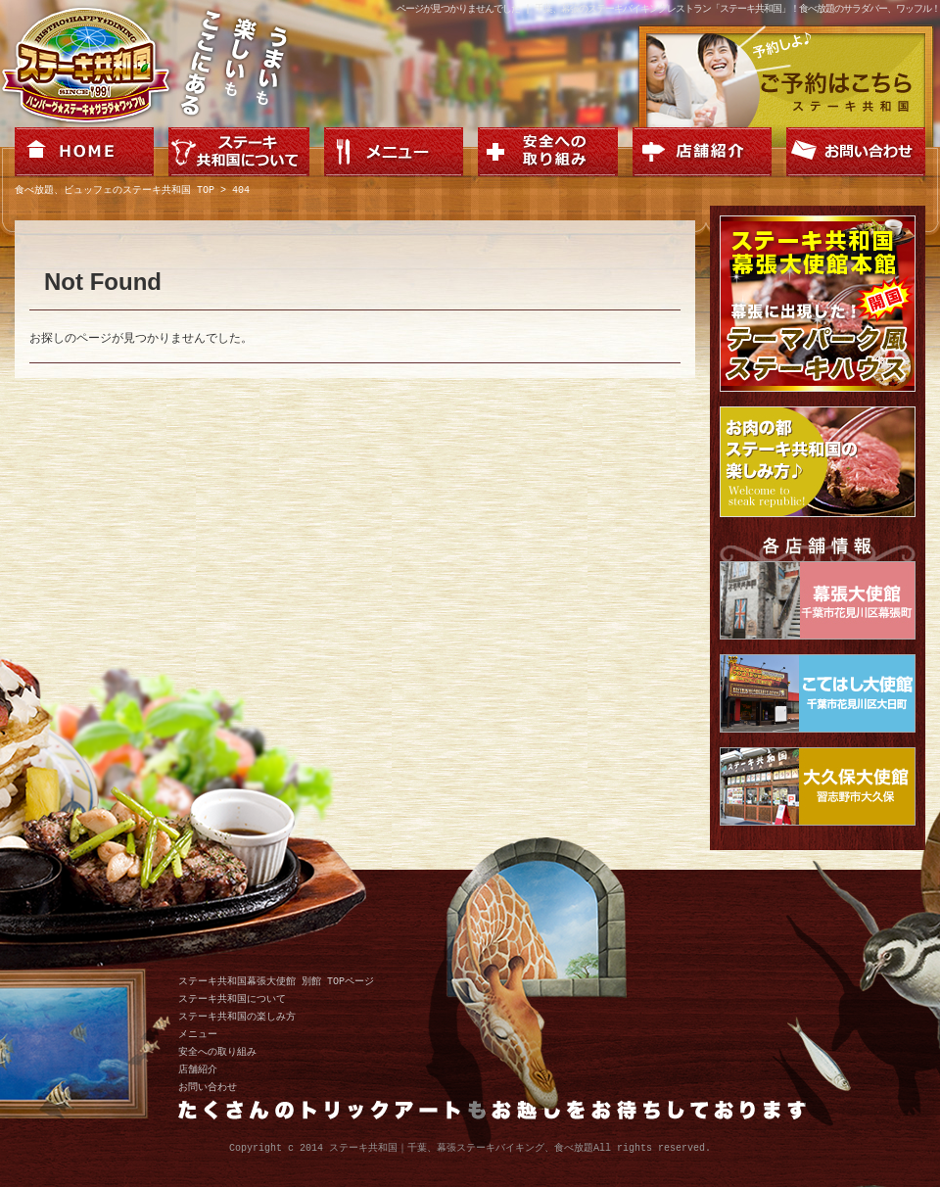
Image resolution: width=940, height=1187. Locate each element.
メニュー (197, 1034)
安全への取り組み (217, 1052)
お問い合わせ (207, 1087)
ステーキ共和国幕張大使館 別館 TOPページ (276, 981)
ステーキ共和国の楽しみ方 (237, 1016)
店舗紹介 (197, 1069)
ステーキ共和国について (232, 999)
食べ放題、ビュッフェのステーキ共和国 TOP (114, 191)
